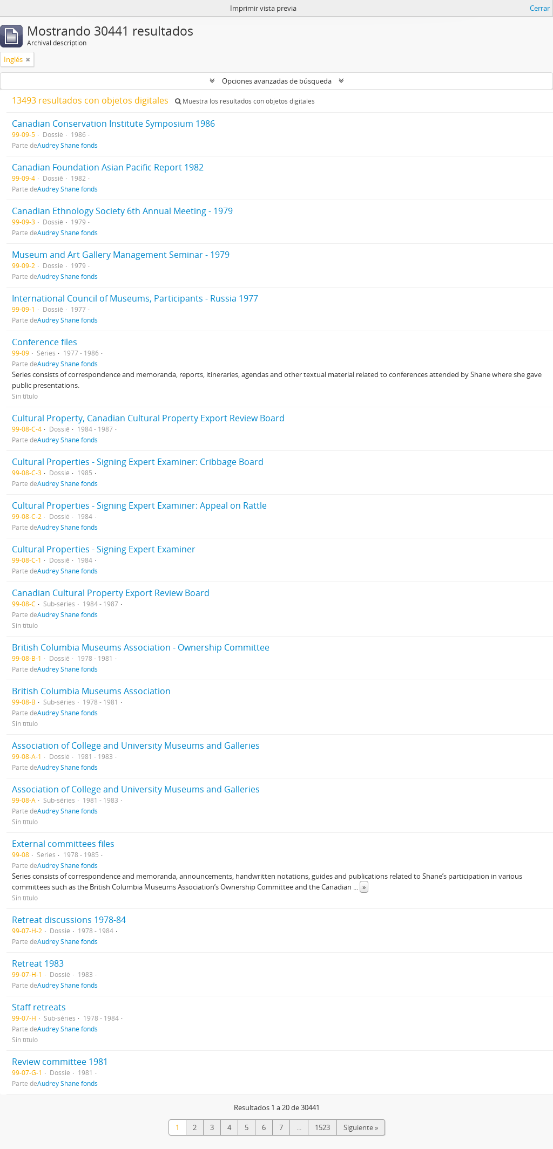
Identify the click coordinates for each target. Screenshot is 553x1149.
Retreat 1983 (38, 963)
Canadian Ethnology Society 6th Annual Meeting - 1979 (122, 211)
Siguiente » (360, 1127)
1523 (322, 1127)
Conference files (44, 342)
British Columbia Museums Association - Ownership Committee (140, 647)
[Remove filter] (28, 59)
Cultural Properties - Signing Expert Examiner (103, 549)
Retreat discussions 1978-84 (69, 920)
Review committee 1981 (60, 1062)
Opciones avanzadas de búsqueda (276, 81)
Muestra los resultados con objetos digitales (245, 101)
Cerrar (540, 8)
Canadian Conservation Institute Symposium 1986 (113, 123)
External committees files (63, 844)
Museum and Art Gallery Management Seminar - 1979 (121, 255)
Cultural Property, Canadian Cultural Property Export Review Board (148, 418)
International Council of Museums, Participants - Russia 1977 (135, 298)
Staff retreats (39, 1007)
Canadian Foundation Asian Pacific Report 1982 (108, 167)
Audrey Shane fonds (67, 145)
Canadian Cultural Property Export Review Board (111, 593)
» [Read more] (364, 887)
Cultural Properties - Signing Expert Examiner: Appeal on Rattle (139, 505)
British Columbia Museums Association (91, 691)
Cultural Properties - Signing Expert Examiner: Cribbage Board (138, 462)
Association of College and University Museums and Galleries (136, 745)
